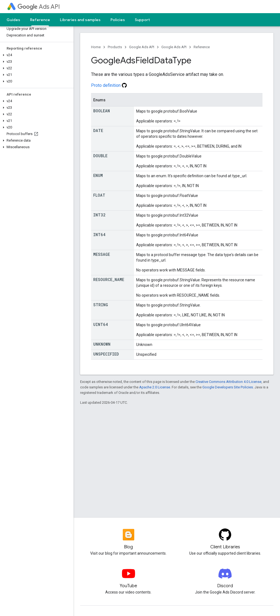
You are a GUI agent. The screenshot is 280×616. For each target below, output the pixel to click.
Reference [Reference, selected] (40, 19)
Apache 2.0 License (154, 387)
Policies (117, 19)
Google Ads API (141, 47)
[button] (35, 55)
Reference (202, 47)
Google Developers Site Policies (227, 387)
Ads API (39, 6)
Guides (13, 19)
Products (115, 47)
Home (96, 47)
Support (142, 19)
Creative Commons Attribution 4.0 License (228, 382)
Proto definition (109, 85)
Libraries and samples (80, 19)
